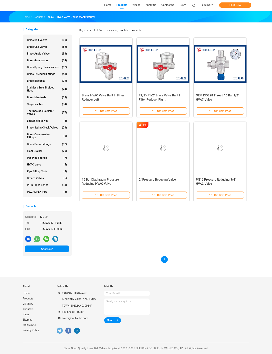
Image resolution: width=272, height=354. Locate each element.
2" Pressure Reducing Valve (157, 179)
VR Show (28, 303)
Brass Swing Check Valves (47, 127)
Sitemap (27, 319)
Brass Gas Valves (47, 47)
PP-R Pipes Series (47, 185)
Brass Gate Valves (47, 60)
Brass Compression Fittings (47, 136)
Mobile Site (29, 324)
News (26, 314)
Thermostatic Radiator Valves (47, 112)
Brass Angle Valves (47, 53)
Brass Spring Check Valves (47, 67)
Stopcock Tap (47, 104)
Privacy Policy (31, 330)
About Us (28, 309)
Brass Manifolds (47, 97)
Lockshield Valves (47, 121)
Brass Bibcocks (47, 81)
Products (28, 298)
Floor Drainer (47, 151)
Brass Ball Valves (47, 40)
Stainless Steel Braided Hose (47, 89)
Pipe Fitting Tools (47, 171)
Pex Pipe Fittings (47, 158)
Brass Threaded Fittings (47, 74)
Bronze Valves (47, 178)
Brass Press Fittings (47, 144)
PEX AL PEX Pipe (47, 192)
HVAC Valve (47, 164)
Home (26, 293)
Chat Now (235, 5)
